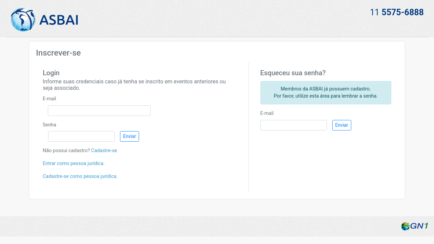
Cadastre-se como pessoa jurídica (79, 176)
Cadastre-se (104, 151)
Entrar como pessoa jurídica (73, 163)
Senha (49, 125)
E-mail (49, 99)
